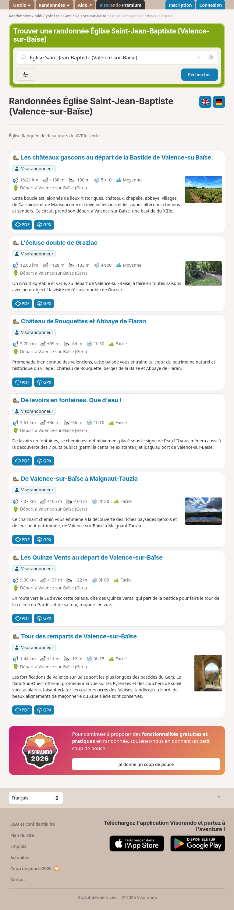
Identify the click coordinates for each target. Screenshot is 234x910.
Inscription (180, 5)
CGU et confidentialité (32, 824)
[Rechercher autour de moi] (211, 57)
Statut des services (97, 897)
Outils (21, 5)
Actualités (20, 857)
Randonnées (54, 5)
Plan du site (22, 835)
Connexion (210, 5)
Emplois (18, 846)
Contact (18, 879)
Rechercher (199, 74)
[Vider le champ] (199, 57)
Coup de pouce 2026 (35, 868)
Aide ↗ (85, 5)
